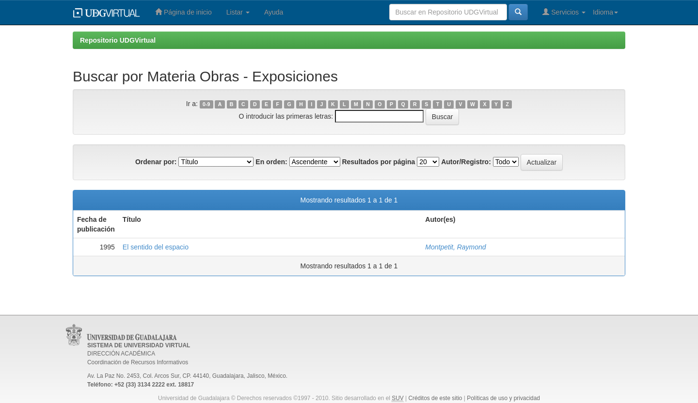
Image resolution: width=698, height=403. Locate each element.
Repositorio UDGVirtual (118, 40)
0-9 (206, 104)
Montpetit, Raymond (455, 247)
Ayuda (273, 12)
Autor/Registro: (466, 162)
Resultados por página (378, 162)
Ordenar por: (156, 162)
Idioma (605, 12)
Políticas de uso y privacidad (503, 398)
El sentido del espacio (156, 247)
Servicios (564, 12)
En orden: (271, 162)
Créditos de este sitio (435, 398)
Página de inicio (183, 12)
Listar (238, 12)
